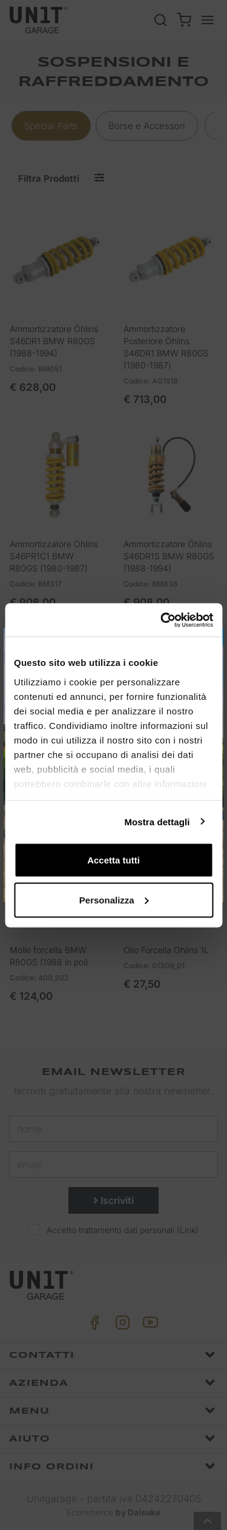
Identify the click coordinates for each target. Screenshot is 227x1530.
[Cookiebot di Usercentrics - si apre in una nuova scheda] (161, 620)
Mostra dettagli (156, 821)
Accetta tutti (113, 860)
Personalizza (114, 899)
